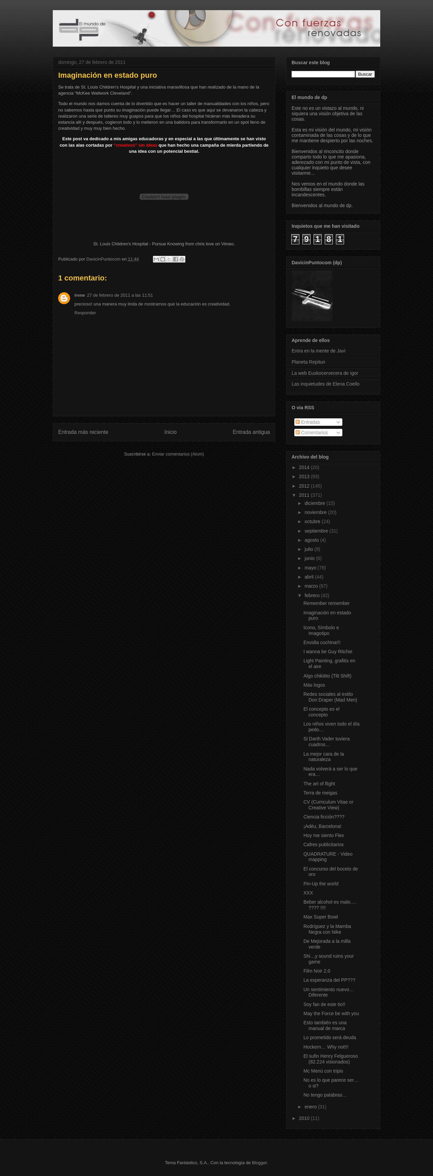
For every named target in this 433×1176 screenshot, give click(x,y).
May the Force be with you (331, 1013)
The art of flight (319, 783)
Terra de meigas (320, 792)
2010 (305, 1118)
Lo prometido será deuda (329, 1037)
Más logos (314, 685)
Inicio (170, 432)
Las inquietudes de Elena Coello (326, 384)
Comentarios (312, 432)
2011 (305, 495)
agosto (312, 540)
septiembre (316, 531)
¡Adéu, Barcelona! (322, 826)
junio (310, 558)
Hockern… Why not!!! (325, 1047)
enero (311, 1106)
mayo (310, 567)
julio (309, 549)
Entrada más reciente (83, 432)
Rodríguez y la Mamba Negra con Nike (327, 929)
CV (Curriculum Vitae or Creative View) (328, 804)
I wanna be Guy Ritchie (327, 651)
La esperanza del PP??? (329, 980)
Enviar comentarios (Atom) (178, 454)
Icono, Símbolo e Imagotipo (321, 630)
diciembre (315, 503)
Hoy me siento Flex (323, 835)
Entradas (308, 422)
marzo (311, 586)
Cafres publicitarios (323, 844)
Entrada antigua (251, 432)
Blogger (259, 1162)
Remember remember (326, 603)
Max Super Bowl (320, 917)
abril (309, 577)
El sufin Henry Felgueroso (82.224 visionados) (330, 1058)
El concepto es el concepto (321, 711)
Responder (85, 312)
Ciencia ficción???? (323, 816)
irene (79, 295)
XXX (308, 893)
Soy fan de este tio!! (324, 1004)
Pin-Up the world (321, 883)
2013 (305, 476)
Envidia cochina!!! (322, 642)
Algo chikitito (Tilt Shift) (327, 676)
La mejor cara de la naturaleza (323, 756)
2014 (305, 467)
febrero (312, 595)
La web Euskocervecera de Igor (325, 373)
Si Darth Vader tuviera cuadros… (326, 741)
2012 (305, 486)
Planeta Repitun (308, 362)
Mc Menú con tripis (323, 1071)
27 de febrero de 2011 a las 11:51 (120, 295)
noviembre (316, 512)
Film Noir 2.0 (316, 971)
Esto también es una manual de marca (325, 1025)
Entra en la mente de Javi (318, 350)
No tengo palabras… (325, 1095)
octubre (313, 521)
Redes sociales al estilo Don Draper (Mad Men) (330, 697)
